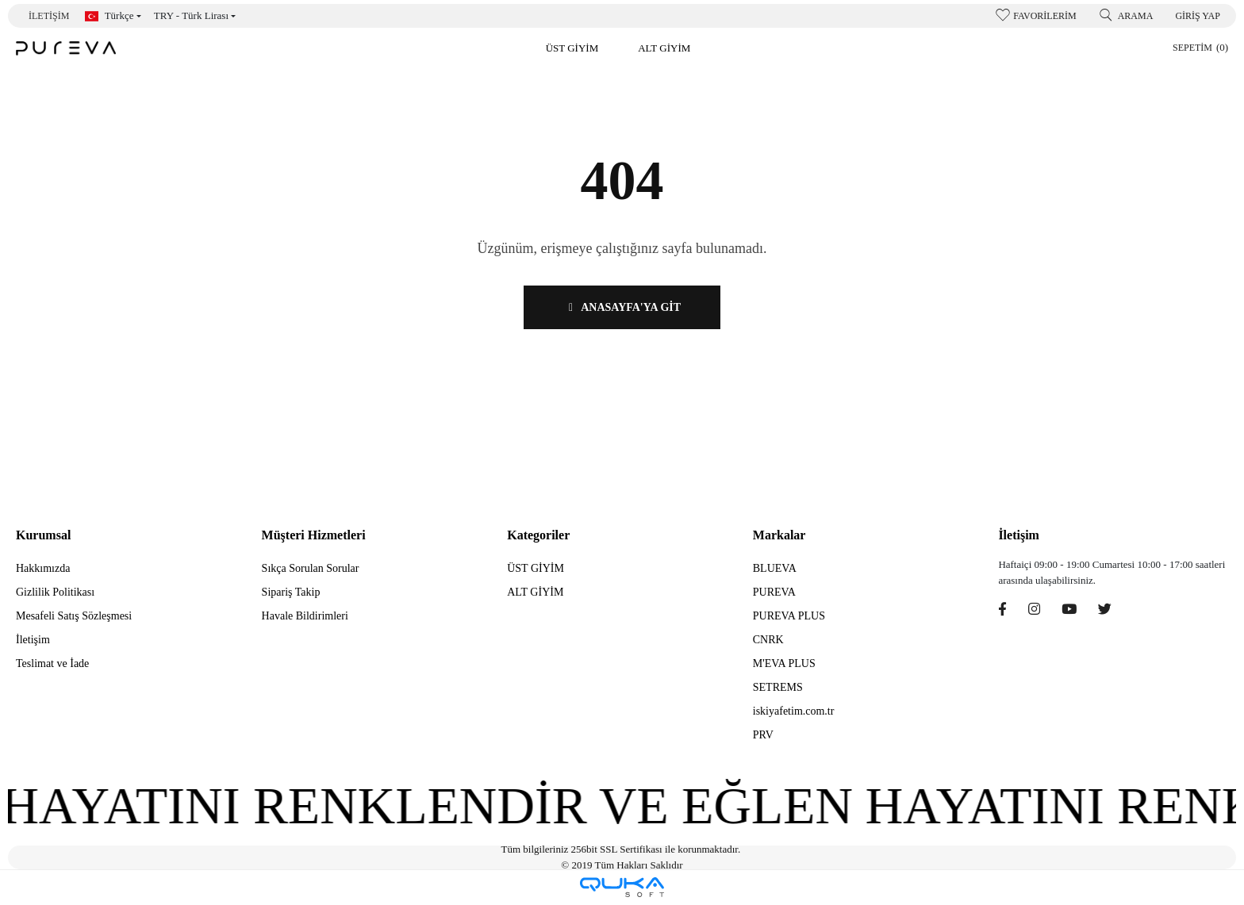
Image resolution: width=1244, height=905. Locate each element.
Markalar (779, 535)
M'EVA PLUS (784, 663)
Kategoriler (538, 535)
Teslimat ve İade (52, 663)
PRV (763, 735)
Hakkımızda (43, 568)
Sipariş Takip (291, 592)
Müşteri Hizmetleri (314, 535)
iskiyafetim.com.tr (794, 711)
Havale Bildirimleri (305, 616)
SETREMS (778, 687)
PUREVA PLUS (789, 616)
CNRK (768, 640)
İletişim (49, 15)
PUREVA (774, 592)
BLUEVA (775, 568)
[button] (572, 48)
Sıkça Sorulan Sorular (310, 568)
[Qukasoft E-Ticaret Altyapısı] (622, 887)
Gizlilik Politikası (55, 592)
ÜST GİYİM (535, 568)
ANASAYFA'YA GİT (622, 307)
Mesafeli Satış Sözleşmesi (74, 616)
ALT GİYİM (535, 592)
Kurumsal (43, 535)
